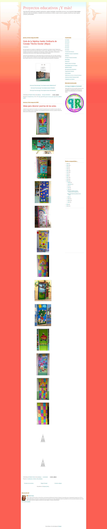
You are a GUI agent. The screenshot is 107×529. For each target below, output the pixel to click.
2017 (67, 177)
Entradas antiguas (58, 483)
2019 (67, 174)
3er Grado (67, 43)
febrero (69, 200)
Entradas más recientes (29, 483)
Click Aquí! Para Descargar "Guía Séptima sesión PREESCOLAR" (43, 85)
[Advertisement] (53, 25)
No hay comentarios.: (46, 94)
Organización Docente (69, 71)
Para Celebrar (68, 73)
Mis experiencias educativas (70, 69)
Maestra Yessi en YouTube (70, 63)
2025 (67, 163)
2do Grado (67, 41)
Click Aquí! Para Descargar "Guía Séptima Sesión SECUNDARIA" (43, 90)
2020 (67, 172)
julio (68, 185)
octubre (69, 182)
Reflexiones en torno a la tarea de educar (73, 75)
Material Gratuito (68, 67)
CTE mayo (38, 96)
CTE (35, 96)
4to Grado (67, 45)
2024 (67, 165)
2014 (67, 204)
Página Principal (44, 483)
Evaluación (67, 61)
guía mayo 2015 (55, 96)
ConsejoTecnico (30, 96)
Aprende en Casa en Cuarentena (71, 53)
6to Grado (67, 49)
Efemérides (67, 59)
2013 (67, 206)
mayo (69, 189)
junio (69, 187)
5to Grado (67, 47)
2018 (67, 175)
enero (69, 202)
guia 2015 (43, 96)
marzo (69, 198)
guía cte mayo (48, 96)
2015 (67, 180)
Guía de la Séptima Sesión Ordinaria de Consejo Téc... (73, 191)
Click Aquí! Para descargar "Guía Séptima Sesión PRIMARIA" (43, 87)
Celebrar (34, 478)
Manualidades (39, 478)
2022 (67, 168)
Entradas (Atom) (46, 486)
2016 (67, 179)
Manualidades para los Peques (71, 65)
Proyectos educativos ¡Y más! (47, 7)
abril (68, 196)
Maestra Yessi (31, 495)
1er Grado (67, 40)
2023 (67, 167)
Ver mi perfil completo (26, 501)
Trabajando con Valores (69, 79)
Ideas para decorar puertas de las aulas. (39, 106)
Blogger (59, 526)
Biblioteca (67, 55)
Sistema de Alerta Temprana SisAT (72, 77)
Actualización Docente (69, 51)
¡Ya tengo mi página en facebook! (73, 86)
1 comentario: (45, 477)
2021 (67, 170)
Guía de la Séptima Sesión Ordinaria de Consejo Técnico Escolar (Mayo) (40, 42)
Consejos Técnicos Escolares (71, 57)
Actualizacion (30, 478)
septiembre (70, 184)
